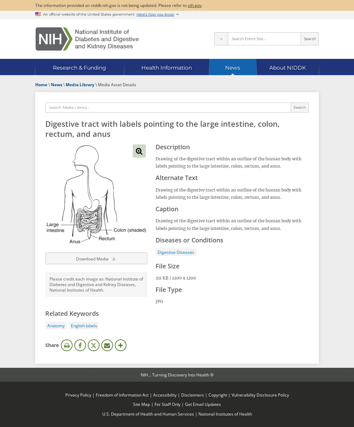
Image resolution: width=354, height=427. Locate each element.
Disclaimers (192, 395)
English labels (84, 325)
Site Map (141, 404)
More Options (121, 345)
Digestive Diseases (176, 252)
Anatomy (56, 325)
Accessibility (165, 395)
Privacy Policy (78, 395)
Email (107, 345)
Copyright (217, 395)
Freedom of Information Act (122, 395)
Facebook (80, 345)
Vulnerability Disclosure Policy (260, 395)
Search (310, 38)
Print (67, 345)
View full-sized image (139, 151)
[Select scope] (220, 38)
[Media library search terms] (168, 108)
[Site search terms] (264, 38)
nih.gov (195, 5)
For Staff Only (167, 404)
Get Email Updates (203, 404)
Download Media (96, 258)
